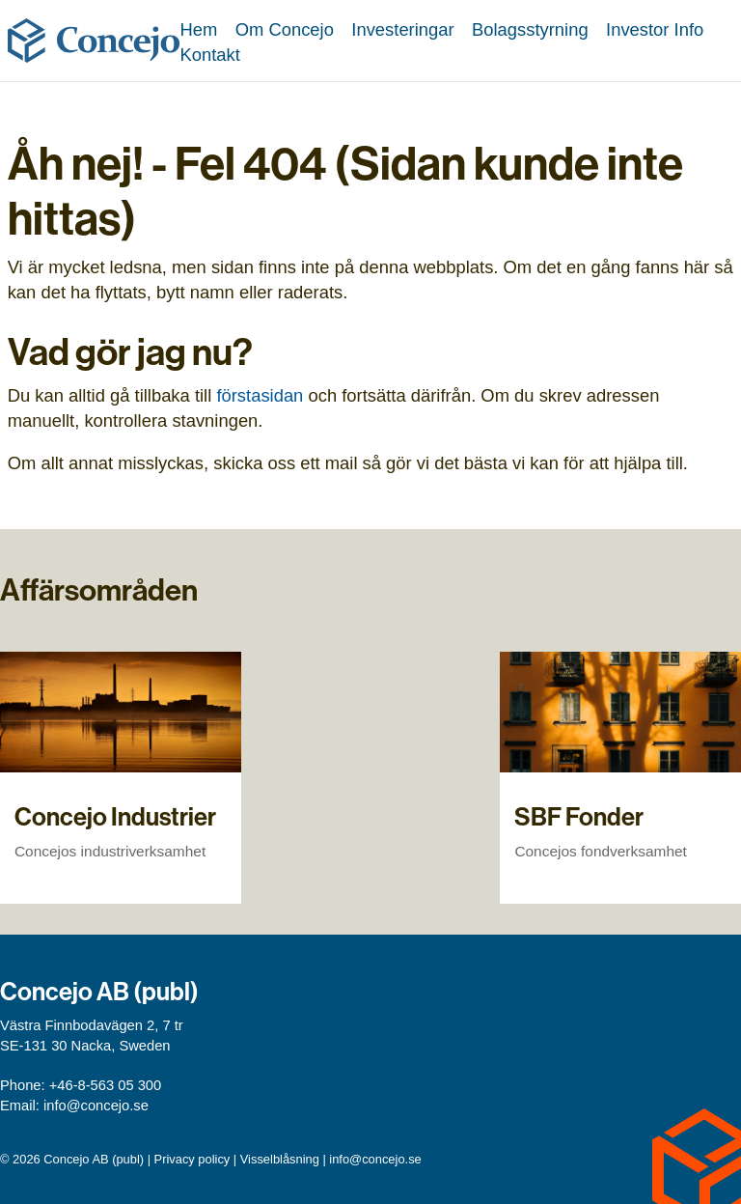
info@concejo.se (96, 1105)
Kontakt (209, 54)
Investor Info (654, 29)
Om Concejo (284, 29)
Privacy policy (192, 1159)
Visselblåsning (279, 1159)
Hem (198, 29)
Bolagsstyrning (530, 29)
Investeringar (402, 29)
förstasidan (259, 395)
